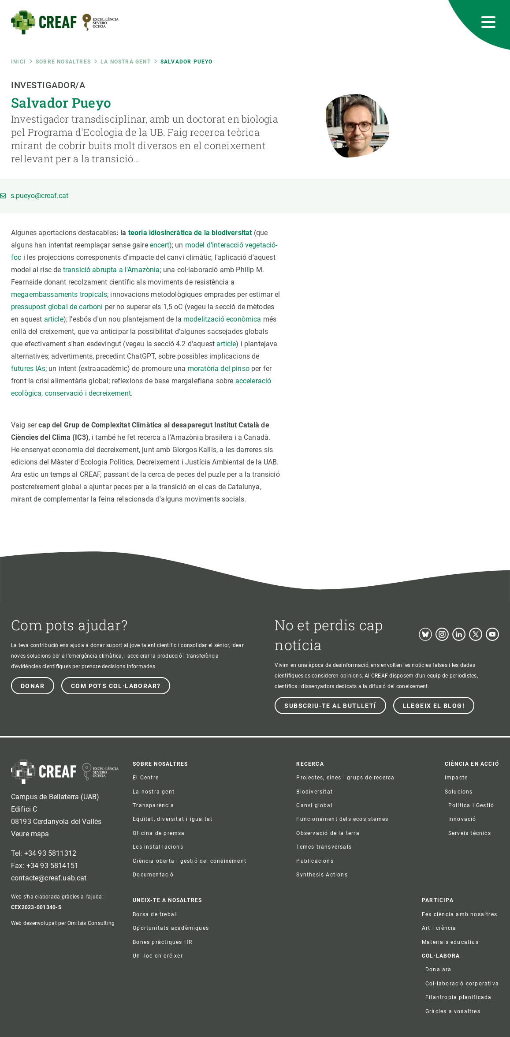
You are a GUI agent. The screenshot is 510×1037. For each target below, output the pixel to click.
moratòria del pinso (218, 368)
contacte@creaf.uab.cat (49, 878)
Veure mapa (30, 834)
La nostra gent (126, 62)
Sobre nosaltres (63, 62)
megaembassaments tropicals (59, 294)
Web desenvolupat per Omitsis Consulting (63, 923)
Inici (18, 62)
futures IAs (28, 368)
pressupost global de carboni (57, 307)
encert (159, 245)
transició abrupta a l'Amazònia (111, 270)
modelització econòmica (222, 319)
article (53, 319)
